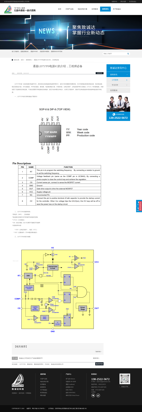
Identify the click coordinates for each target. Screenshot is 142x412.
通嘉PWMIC (34, 51)
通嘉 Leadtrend (70, 384)
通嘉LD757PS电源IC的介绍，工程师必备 (46, 60)
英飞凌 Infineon (70, 379)
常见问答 (115, 85)
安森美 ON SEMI (71, 381)
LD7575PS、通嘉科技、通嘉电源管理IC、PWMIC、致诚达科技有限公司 (42, 364)
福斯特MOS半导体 (56, 51)
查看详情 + (96, 358)
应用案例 (95, 9)
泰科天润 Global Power (72, 395)
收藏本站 (114, 1)
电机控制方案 (82, 9)
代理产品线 (69, 9)
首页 (59, 9)
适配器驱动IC (25, 51)
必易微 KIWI (69, 387)
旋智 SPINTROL (70, 392)
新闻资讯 (105, 9)
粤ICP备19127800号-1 (38, 408)
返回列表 (99, 73)
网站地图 (123, 1)
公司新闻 (115, 80)
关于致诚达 (117, 9)
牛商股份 (28, 393)
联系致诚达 (132, 1)
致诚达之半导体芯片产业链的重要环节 (31, 358)
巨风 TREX (69, 390)
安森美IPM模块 (44, 51)
